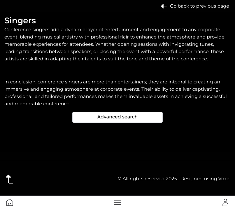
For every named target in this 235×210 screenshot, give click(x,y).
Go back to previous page (195, 6)
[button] (117, 202)
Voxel (224, 179)
